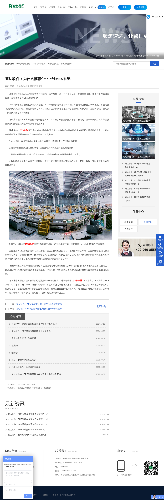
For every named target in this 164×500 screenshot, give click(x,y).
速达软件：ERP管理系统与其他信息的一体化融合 (39, 309)
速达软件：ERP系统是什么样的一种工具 (26, 429)
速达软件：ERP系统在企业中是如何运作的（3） (138, 157)
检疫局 (15, 345)
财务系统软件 (66, 64)
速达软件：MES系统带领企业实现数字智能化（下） (137, 190)
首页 (111, 56)
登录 (124, 7)
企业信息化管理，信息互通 (24, 338)
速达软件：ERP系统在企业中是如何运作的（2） (138, 139)
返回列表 (101, 306)
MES (28, 384)
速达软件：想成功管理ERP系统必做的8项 (27, 435)
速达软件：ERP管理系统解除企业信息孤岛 (31, 331)
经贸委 (15, 353)
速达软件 (21, 384)
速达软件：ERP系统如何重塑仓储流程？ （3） (29, 424)
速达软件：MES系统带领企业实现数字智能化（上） (137, 182)
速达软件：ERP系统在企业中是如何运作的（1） (138, 121)
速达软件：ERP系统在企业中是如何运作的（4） (137, 165)
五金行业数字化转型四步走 (24, 360)
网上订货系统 (53, 64)
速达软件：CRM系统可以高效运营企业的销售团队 (39, 304)
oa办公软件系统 (39, 64)
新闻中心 (120, 56)
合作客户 (128, 229)
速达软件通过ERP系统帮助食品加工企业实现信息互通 (36, 374)
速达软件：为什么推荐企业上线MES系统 (142, 56)
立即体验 (140, 7)
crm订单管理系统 (23, 64)
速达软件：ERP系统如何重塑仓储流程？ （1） (29, 414)
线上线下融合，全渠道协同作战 (26, 367)
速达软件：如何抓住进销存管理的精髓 (137, 199)
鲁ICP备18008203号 (67, 495)
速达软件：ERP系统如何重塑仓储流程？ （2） (29, 419)
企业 (34, 384)
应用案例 (128, 222)
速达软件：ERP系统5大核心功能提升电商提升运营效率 (138, 174)
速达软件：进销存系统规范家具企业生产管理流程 (34, 324)
